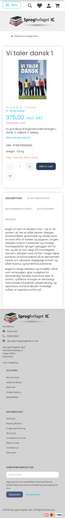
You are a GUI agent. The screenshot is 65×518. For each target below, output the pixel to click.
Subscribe (14, 494)
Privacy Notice (14, 423)
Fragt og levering (15, 428)
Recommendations (18, 209)
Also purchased (38, 198)
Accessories (45, 209)
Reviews (10, 219)
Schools (10, 418)
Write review (16, 111)
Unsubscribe (33, 494)
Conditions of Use (16, 438)
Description (13, 198)
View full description (18, 137)
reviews (30, 107)
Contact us (12, 447)
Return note (12, 442)
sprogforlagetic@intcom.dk (22, 340)
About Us (11, 433)
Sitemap (11, 452)
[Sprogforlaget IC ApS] (32, 20)
